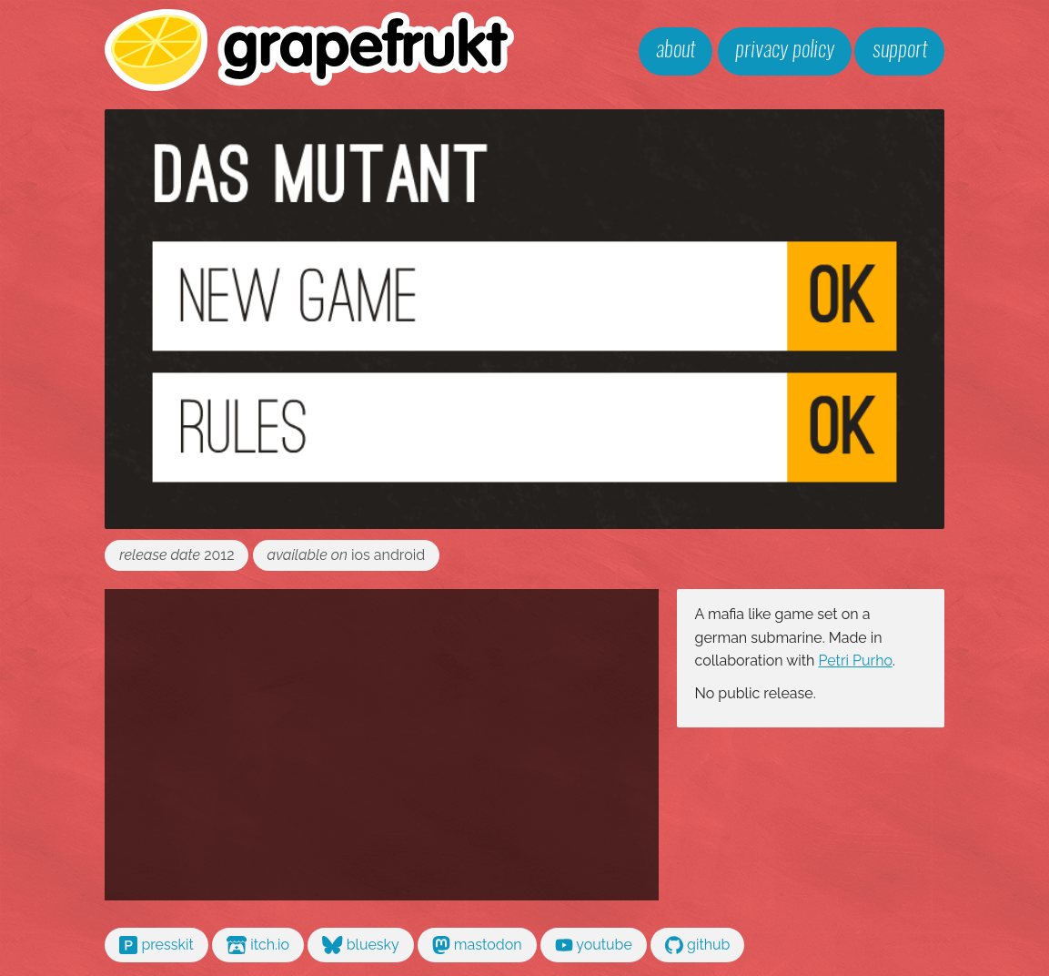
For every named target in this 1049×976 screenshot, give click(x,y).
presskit (156, 945)
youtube (593, 945)
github (698, 945)
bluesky (360, 945)
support (899, 51)
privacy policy (784, 51)
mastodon (477, 945)
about (675, 51)
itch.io (258, 945)
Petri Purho (855, 660)
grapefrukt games (310, 50)
